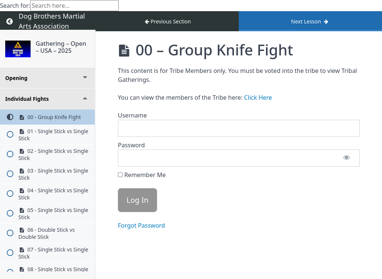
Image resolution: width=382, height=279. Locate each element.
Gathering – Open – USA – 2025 (61, 47)
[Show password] (347, 158)
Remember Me (142, 175)
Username (132, 115)
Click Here (258, 97)
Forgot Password (141, 225)
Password (131, 145)
